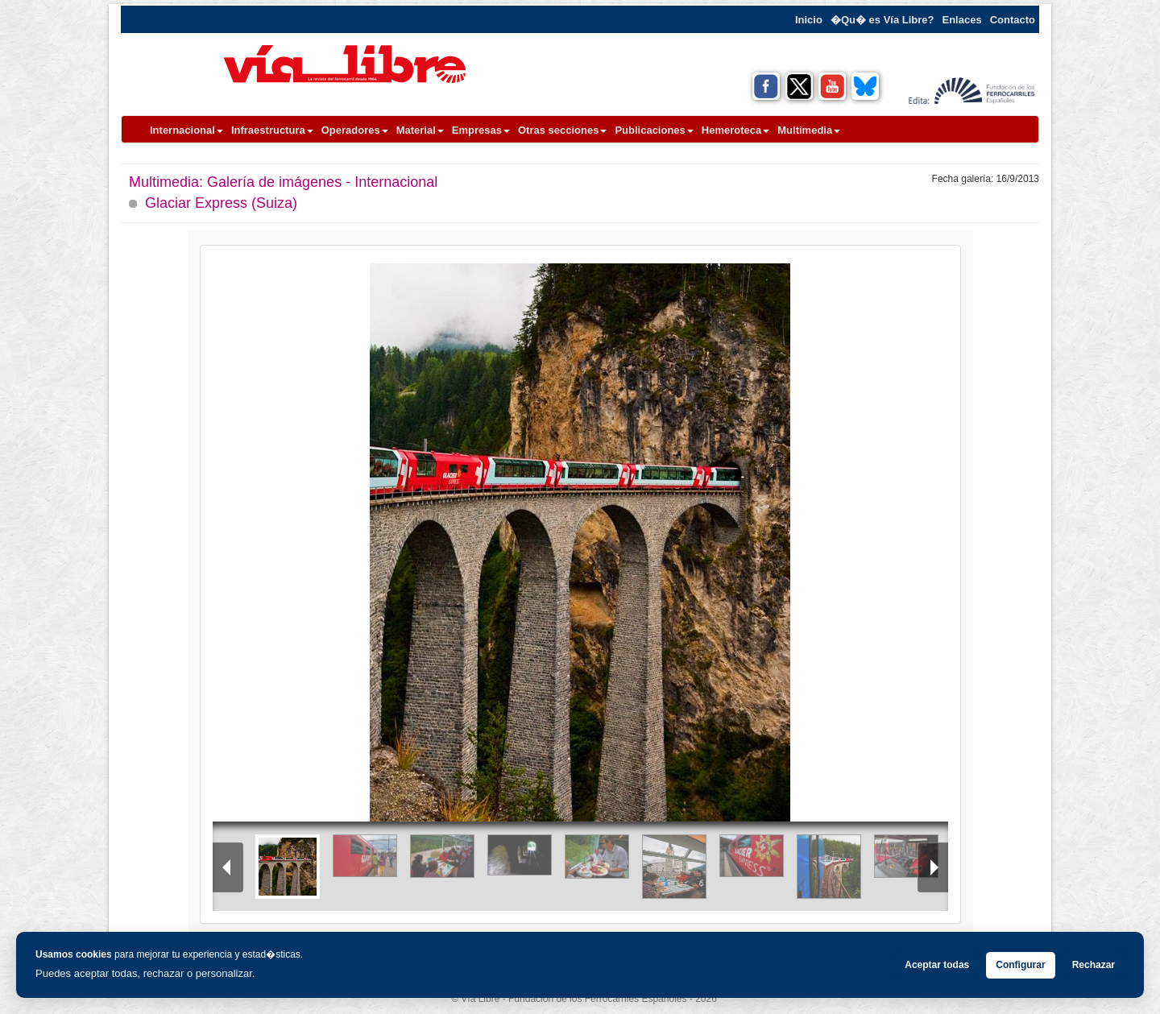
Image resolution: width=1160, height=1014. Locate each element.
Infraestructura (272, 130)
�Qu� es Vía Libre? (882, 20)
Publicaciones (654, 130)
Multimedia (808, 130)
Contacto (1012, 20)
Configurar (1020, 965)
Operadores (354, 130)
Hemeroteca (735, 130)
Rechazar (1093, 965)
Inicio (808, 20)
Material (420, 130)
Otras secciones (562, 130)
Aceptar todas (937, 965)
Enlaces (962, 20)
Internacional (186, 130)
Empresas (481, 130)
